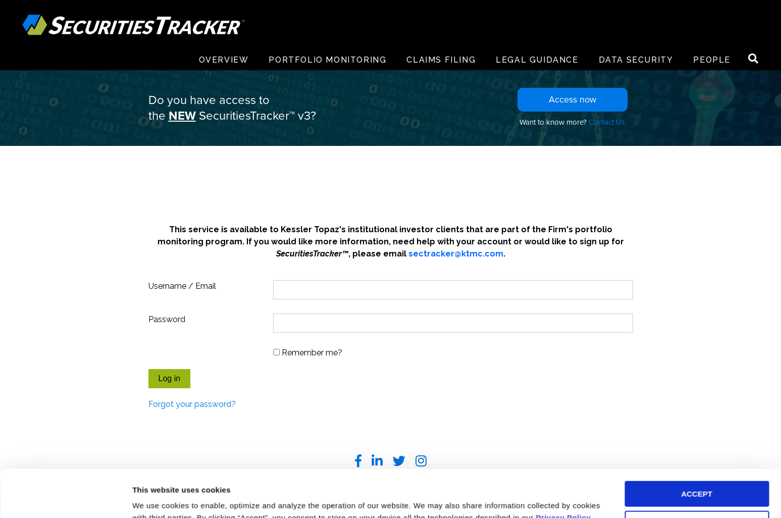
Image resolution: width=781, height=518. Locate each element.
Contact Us (607, 122)
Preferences (154, 498)
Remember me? (312, 352)
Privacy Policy (563, 470)
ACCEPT (696, 446)
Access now (572, 99)
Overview (224, 60)
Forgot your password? (192, 404)
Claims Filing (441, 60)
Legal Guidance (537, 60)
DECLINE (696, 476)
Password (166, 319)
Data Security (636, 60)
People (712, 60)
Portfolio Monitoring (327, 60)
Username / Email (182, 286)
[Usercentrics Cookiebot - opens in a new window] (65, 498)
